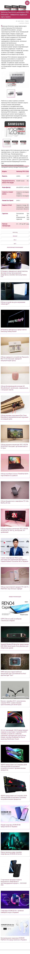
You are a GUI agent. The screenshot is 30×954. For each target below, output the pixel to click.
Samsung (15, 232)
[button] (22, 79)
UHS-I (15, 240)
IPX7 (15, 243)
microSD (15, 236)
